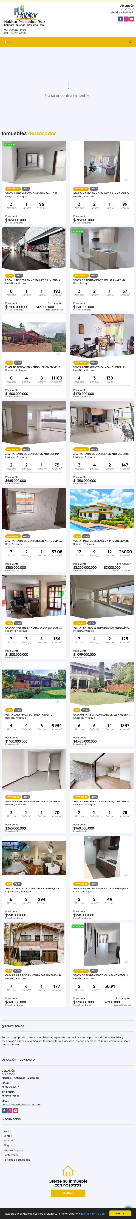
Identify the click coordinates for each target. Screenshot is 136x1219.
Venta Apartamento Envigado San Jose (31, 193)
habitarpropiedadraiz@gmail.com (24, 24)
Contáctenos (11, 1155)
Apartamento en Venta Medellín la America (34, 801)
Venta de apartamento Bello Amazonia (99, 280)
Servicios (9, 1140)
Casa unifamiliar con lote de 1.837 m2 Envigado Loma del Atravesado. (102, 714)
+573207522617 (17, 33)
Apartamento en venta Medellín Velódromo (102, 193)
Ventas (8, 1135)
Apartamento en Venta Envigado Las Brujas (102, 453)
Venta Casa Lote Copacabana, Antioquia (32, 888)
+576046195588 (18, 30)
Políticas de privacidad (17, 1159)
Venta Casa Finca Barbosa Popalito (29, 714)
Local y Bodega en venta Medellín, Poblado (34, 280)
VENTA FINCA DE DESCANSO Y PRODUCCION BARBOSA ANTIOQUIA (102, 540)
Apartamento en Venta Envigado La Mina (32, 453)
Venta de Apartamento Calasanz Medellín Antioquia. (102, 975)
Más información (94, 1213)
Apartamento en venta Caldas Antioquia (100, 888)
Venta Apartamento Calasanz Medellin (99, 367)
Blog (6, 1145)
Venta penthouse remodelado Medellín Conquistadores (102, 627)
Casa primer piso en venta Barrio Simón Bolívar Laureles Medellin (34, 975)
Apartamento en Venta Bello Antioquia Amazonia (34, 540)
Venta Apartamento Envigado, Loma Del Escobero (102, 801)
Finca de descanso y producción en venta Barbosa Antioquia (34, 367)
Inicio (7, 1131)
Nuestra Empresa (14, 1150)
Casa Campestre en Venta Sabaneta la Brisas (34, 627)
